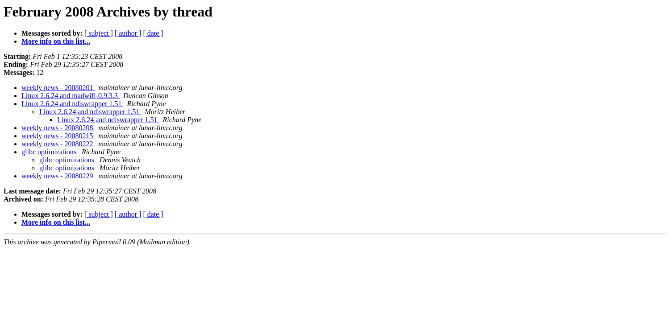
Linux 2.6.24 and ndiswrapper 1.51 (72, 103)
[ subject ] (98, 33)
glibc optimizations (49, 152)
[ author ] (128, 33)
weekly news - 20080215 (58, 136)
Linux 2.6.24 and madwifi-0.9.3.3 (70, 95)
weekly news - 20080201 (58, 87)
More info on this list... (55, 41)
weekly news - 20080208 (58, 128)
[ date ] (153, 33)
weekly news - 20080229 (58, 176)
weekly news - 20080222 (58, 144)
